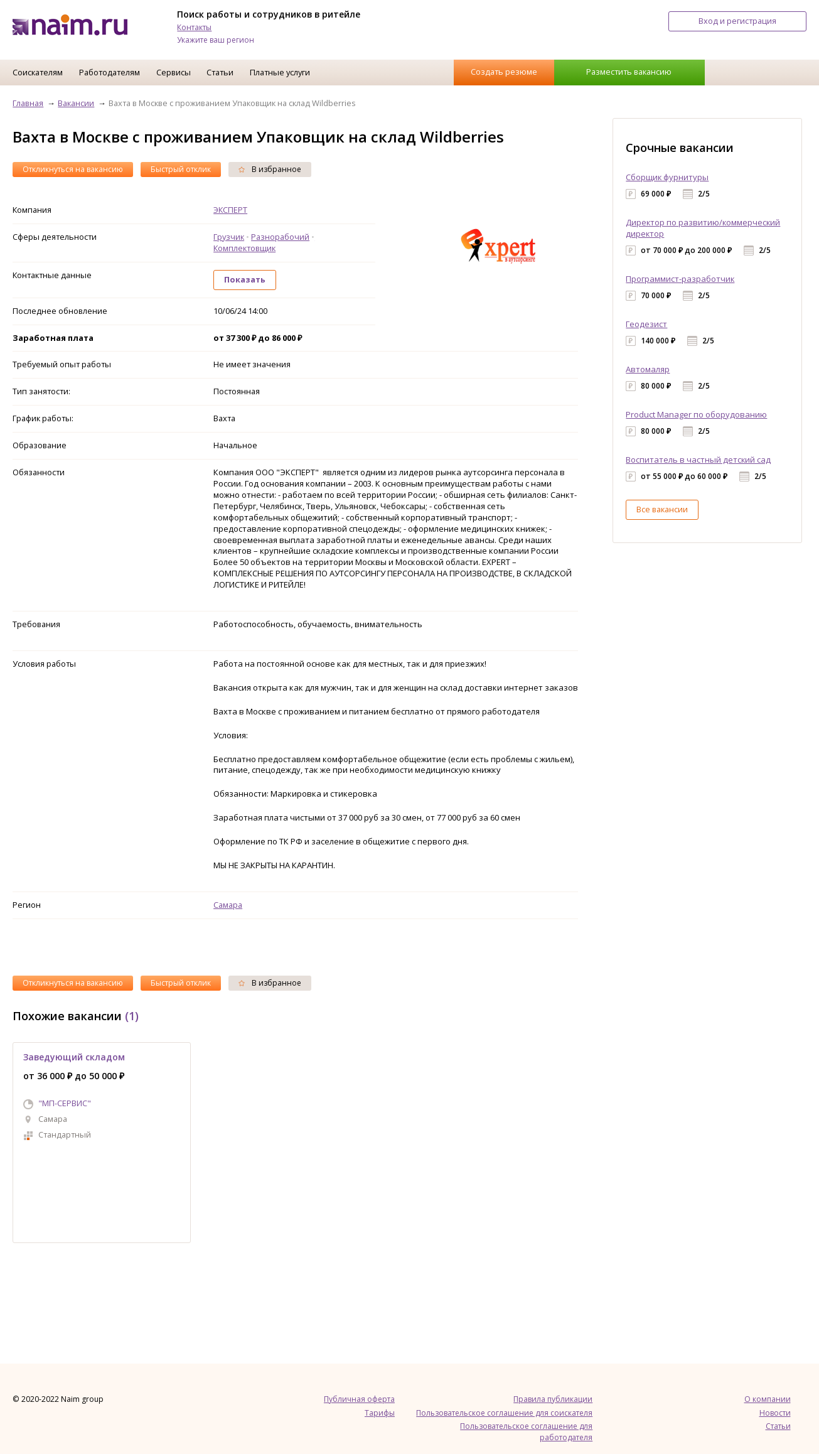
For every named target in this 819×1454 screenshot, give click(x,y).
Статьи (219, 72)
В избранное (269, 169)
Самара (227, 904)
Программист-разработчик (680, 278)
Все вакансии (662, 509)
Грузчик (228, 236)
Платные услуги (280, 72)
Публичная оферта (359, 1399)
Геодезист (646, 324)
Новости (775, 1413)
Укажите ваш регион (215, 40)
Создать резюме (504, 71)
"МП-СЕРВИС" (64, 1103)
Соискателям (38, 72)
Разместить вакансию (629, 71)
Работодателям (109, 72)
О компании (767, 1399)
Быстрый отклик (181, 169)
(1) (132, 1015)
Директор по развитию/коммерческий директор (703, 228)
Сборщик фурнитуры (667, 177)
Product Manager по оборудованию (696, 414)
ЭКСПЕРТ (230, 209)
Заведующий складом (74, 1057)
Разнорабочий (280, 236)
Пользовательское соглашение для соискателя (504, 1413)
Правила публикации (552, 1399)
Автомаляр (648, 369)
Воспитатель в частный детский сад (698, 459)
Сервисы (173, 72)
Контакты (194, 27)
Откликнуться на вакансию (73, 169)
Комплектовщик (244, 248)
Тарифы (380, 1413)
